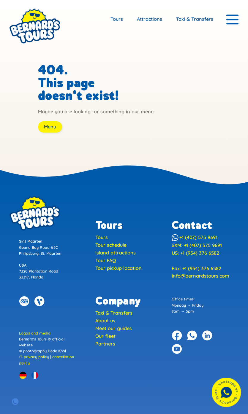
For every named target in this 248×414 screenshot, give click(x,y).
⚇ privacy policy (34, 356)
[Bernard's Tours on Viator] (39, 301)
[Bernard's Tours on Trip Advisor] (24, 301)
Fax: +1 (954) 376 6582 (196, 268)
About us (105, 321)
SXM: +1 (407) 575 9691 (197, 245)
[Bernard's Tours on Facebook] (177, 335)
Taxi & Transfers (194, 19)
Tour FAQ (105, 260)
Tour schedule (111, 245)
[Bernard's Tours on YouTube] (177, 349)
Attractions (149, 19)
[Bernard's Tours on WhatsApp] (192, 335)
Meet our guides (113, 328)
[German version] (23, 375)
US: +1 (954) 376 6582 (195, 253)
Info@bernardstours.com (200, 276)
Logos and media (34, 333)
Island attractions (115, 253)
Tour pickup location (118, 268)
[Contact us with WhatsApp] (226, 392)
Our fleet (105, 336)
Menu (50, 127)
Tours (116, 19)
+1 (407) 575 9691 (194, 237)
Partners (105, 344)
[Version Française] (35, 375)
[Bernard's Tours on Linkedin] (207, 335)
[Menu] (232, 20)
